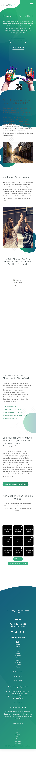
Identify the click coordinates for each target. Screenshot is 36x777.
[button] (7, 558)
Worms (18, 695)
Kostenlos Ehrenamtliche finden (15, 512)
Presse (18, 767)
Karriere (18, 764)
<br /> (18, 329)
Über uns (18, 760)
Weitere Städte (17, 700)
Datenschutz (18, 771)
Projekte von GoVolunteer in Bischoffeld (18, 416)
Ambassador (18, 762)
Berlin (18, 670)
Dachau (18, 675)
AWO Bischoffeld (10, 406)
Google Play (18, 270)
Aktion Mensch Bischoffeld (13, 412)
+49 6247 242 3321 (19, 652)
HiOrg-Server (18, 709)
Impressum (18, 769)
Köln (17, 679)
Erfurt (18, 677)
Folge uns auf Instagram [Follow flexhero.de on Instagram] (18, 591)
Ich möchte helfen (18, 41)
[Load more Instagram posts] (18, 587)
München (18, 686)
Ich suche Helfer (18, 47)
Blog (18, 758)
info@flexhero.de (19, 654)
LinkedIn (20, 660)
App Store (18, 274)
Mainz (18, 681)
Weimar (17, 693)
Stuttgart (18, 688)
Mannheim (18, 684)
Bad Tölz (18, 672)
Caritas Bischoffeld (11, 419)
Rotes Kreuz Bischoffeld (13, 409)
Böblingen (18, 690)
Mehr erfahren (17, 731)
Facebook (24, 660)
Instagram (16, 660)
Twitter (12, 660)
